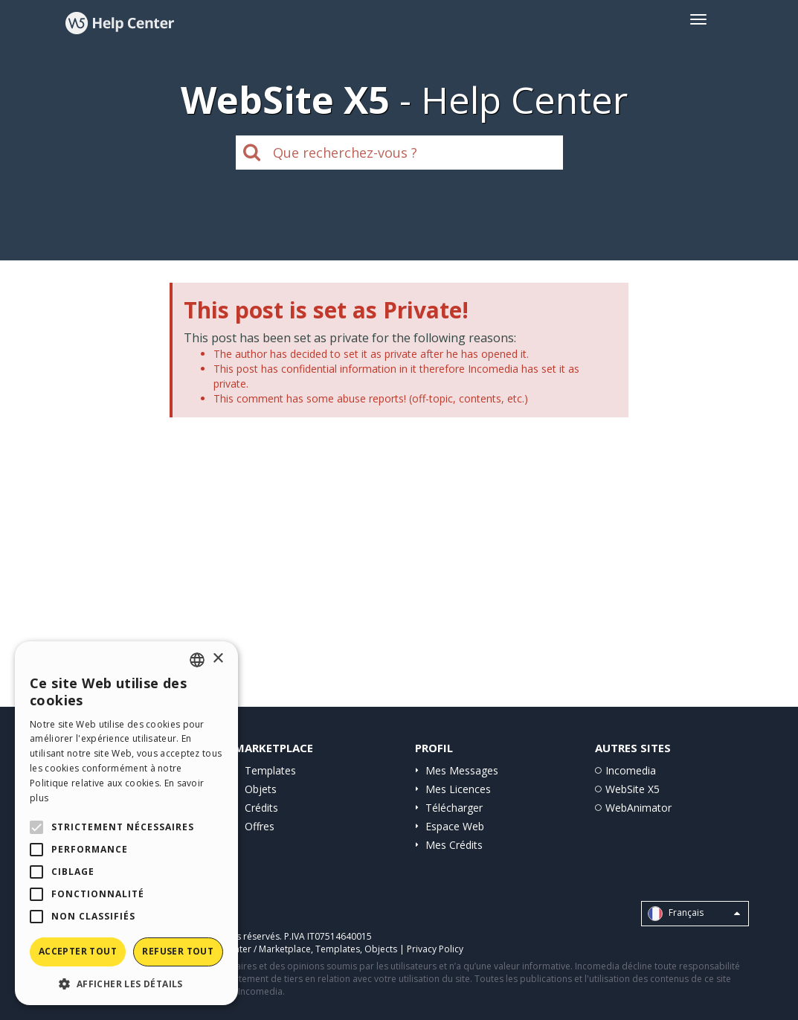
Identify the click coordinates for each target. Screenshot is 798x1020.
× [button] (217, 658)
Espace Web (454, 826)
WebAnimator (638, 808)
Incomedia (630, 770)
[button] (126, 983)
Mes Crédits (454, 845)
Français (694, 913)
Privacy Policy (435, 949)
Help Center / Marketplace (256, 949)
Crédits (261, 808)
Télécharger (454, 808)
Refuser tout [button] (177, 951)
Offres (259, 826)
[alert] (126, 823)
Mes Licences (458, 789)
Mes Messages (461, 770)
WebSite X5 (632, 789)
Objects (380, 949)
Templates (270, 770)
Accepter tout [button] (78, 951)
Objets (261, 789)
